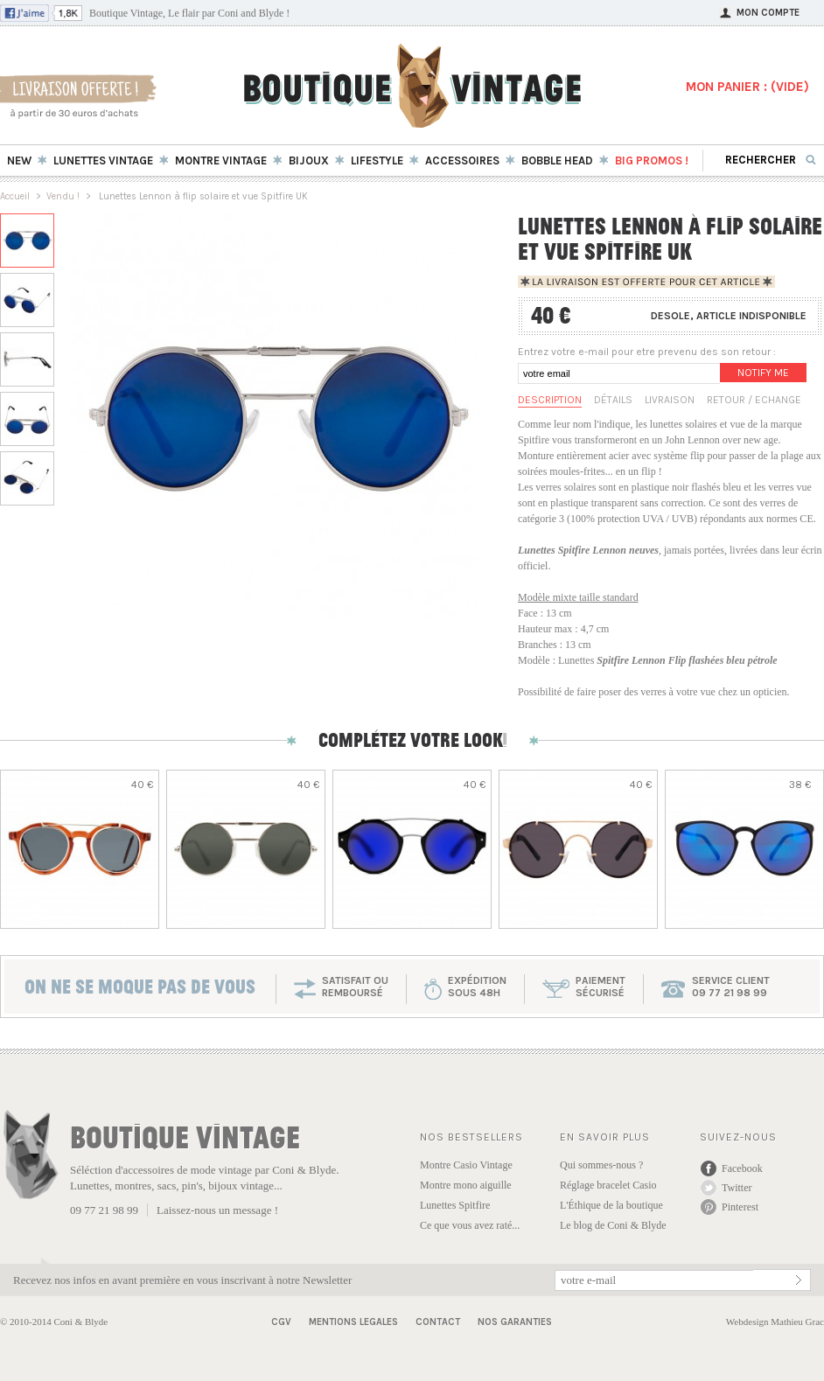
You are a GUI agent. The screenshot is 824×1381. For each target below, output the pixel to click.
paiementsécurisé (600, 986)
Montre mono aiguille (466, 1185)
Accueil (15, 196)
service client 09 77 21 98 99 (731, 986)
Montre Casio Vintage (466, 1165)
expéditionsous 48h (477, 986)
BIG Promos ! (651, 160)
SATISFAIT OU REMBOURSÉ (355, 986)
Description (550, 400)
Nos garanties (515, 1322)
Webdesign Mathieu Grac (775, 1321)
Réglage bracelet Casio (608, 1185)
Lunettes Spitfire (455, 1205)
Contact (437, 1322)
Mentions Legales (353, 1322)
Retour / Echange (754, 400)
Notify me (763, 372)
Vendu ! (63, 196)
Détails (613, 400)
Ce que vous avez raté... (470, 1225)
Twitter (736, 1188)
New (19, 160)
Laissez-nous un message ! (217, 1210)
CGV (281, 1322)
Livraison (670, 400)
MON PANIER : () (747, 86)
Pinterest (740, 1207)
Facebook (742, 1168)
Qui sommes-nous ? (601, 1165)
